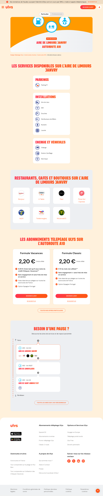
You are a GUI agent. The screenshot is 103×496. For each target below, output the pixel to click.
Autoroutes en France (17, 461)
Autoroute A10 (41, 55)
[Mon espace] (99, 7)
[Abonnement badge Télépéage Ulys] (9, 7)
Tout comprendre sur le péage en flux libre (22, 466)
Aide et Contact (44, 465)
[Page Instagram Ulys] (83, 461)
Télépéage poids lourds (75, 436)
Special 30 (42, 432)
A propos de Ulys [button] (46, 454)
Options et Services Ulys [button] (77, 425)
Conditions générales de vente (31, 490)
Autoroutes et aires (30, 55)
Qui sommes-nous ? (46, 461)
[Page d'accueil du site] (13, 426)
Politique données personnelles (50, 490)
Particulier (45, 14)
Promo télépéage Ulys (46, 441)
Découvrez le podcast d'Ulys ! (49, 473)
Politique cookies (69, 490)
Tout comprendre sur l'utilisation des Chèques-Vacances (22, 472)
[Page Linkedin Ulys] (78, 461)
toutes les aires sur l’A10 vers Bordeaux (51, 403)
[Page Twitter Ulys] (73, 461)
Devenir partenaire (73, 445)
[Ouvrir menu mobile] (3, 7)
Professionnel (57, 14)
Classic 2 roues (44, 445)
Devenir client (88, 7)
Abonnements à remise (46, 436)
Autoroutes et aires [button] (18, 454)
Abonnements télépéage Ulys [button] (51, 425)
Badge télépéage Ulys (16, 55)
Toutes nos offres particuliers (51, 310)
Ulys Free (70, 441)
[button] (92, 2)
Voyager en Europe (73, 432)
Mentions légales (13, 490)
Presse (41, 469)
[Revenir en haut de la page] (91, 491)
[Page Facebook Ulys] (69, 461)
